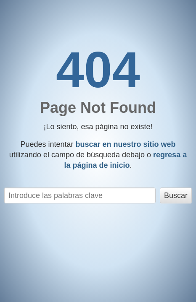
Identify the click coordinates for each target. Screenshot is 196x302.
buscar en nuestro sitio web (126, 144)
